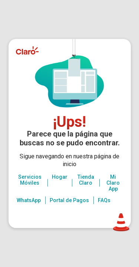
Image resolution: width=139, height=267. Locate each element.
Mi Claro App (113, 183)
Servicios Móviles (30, 180)
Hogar (59, 177)
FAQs (104, 200)
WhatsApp (29, 200)
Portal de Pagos (69, 200)
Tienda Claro (85, 180)
